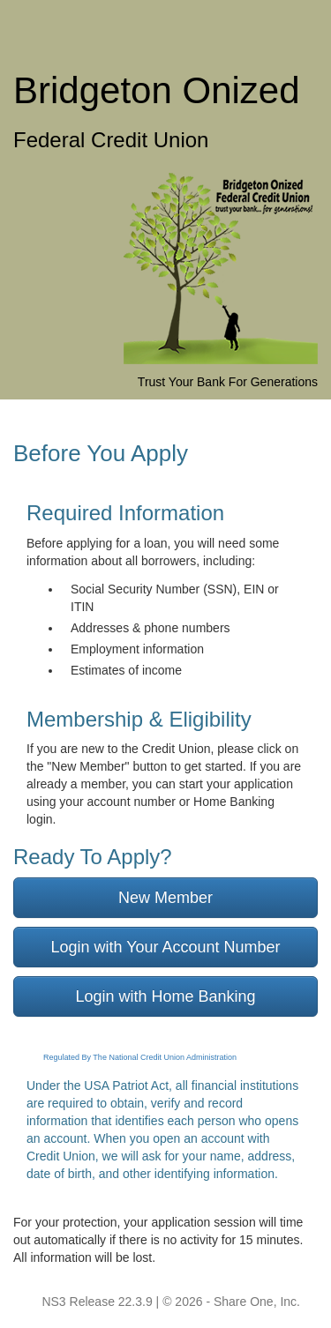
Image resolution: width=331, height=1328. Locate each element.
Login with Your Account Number (165, 947)
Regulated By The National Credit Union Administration (140, 1057)
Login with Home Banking (165, 996)
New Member (165, 897)
